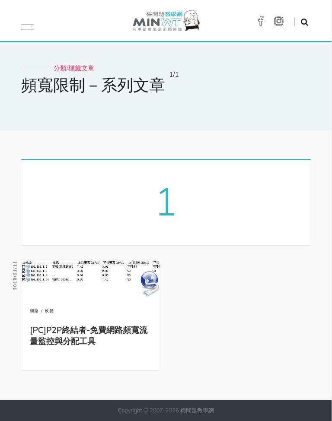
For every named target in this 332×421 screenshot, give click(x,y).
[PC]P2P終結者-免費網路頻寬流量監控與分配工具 (88, 336)
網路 (34, 310)
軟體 (49, 310)
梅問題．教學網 (165, 23)
